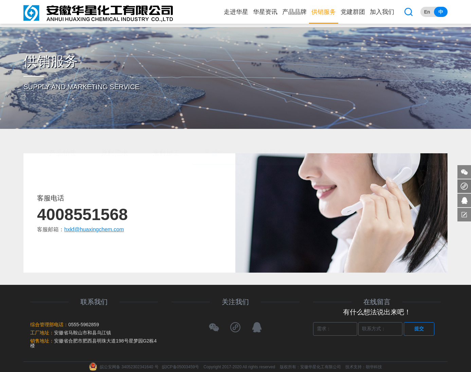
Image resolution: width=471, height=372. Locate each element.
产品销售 (62, 129)
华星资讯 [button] (265, 11)
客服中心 (217, 129)
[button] (408, 12)
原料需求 (114, 129)
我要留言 (269, 129)
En (427, 12)
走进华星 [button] (236, 11)
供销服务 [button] (323, 11)
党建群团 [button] (353, 11)
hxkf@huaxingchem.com (94, 229)
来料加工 (166, 129)
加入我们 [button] (382, 11)
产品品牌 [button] (294, 11)
